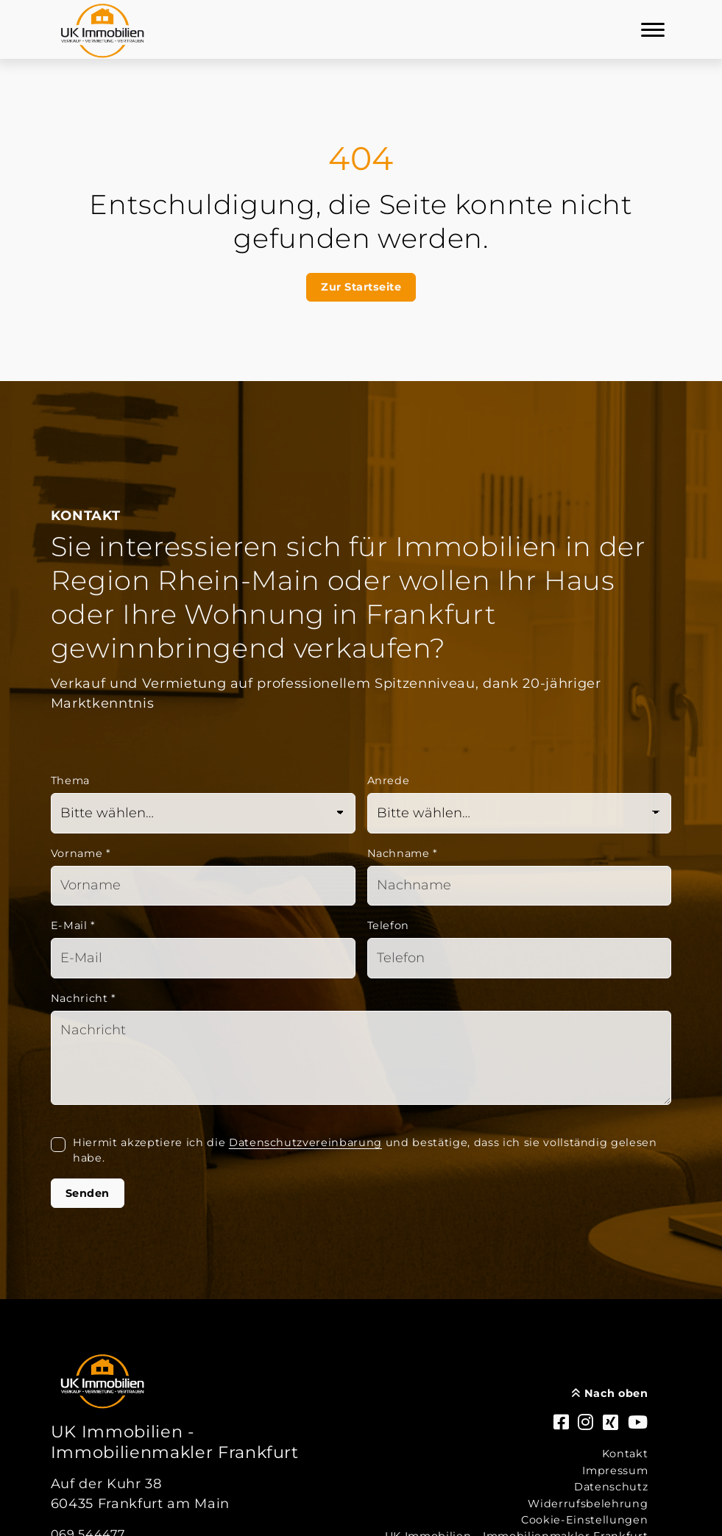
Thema (70, 780)
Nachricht (83, 998)
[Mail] (203, 958)
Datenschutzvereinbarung (305, 1142)
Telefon (388, 925)
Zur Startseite (361, 287)
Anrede (388, 780)
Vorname (81, 853)
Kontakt (625, 1453)
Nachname (403, 853)
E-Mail (73, 925)
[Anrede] (519, 813)
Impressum (615, 1470)
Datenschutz (611, 1486)
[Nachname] (519, 886)
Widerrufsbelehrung (588, 1503)
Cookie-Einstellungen (584, 1519)
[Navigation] (652, 29)
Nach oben (609, 1393)
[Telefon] (519, 958)
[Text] (361, 1058)
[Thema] (203, 813)
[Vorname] (203, 886)
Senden (88, 1193)
